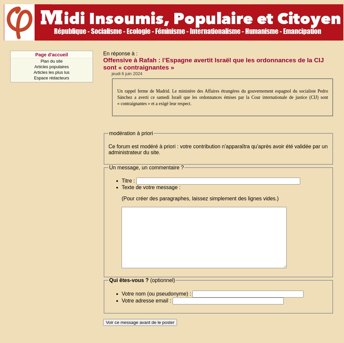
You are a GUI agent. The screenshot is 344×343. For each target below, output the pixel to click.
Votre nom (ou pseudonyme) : (156, 305)
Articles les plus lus (52, 72)
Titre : (128, 181)
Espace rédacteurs (51, 77)
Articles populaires (51, 66)
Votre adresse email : (146, 312)
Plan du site (52, 61)
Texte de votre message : (151, 187)
